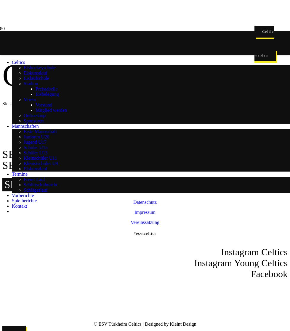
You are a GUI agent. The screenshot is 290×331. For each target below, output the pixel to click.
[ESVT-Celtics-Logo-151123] (127, 293)
